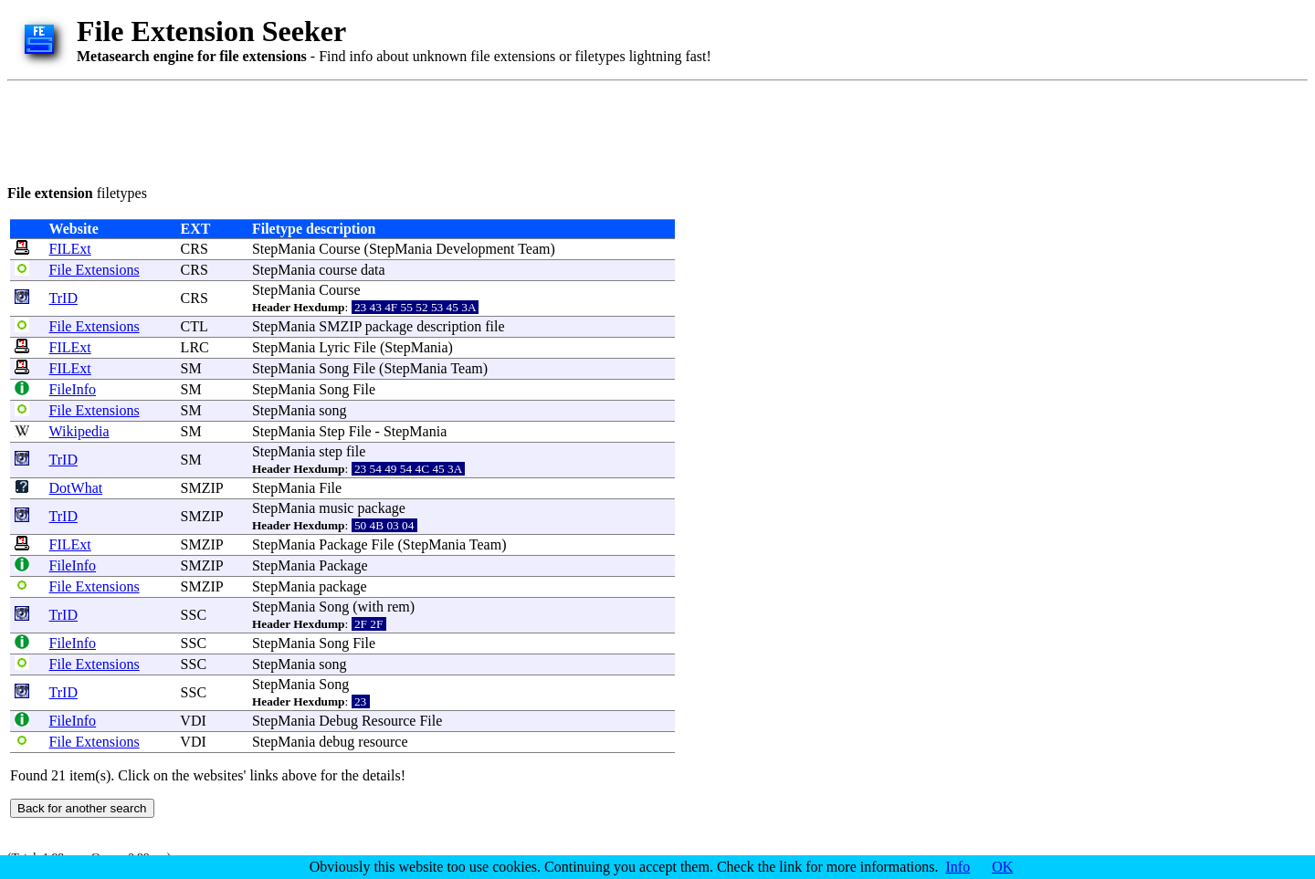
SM (191, 368)
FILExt (70, 248)
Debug (338, 720)
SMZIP (340, 326)
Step (331, 431)
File (364, 347)
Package (343, 544)
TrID (63, 298)
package (389, 326)
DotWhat (76, 488)
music (336, 508)
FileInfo (73, 389)
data (373, 269)
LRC (195, 347)
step (330, 451)
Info (958, 866)
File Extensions (94, 269)
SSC (193, 615)
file (494, 326)
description (448, 326)
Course (339, 248)
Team (534, 248)
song (332, 410)
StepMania (283, 248)
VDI (192, 720)
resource (382, 741)
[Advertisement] (339, 130)
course (338, 269)
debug (336, 741)
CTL (194, 326)
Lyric (334, 347)
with (370, 606)
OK (1002, 866)
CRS (194, 248)
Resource (389, 720)
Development (475, 248)
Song (334, 368)
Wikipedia (79, 431)
